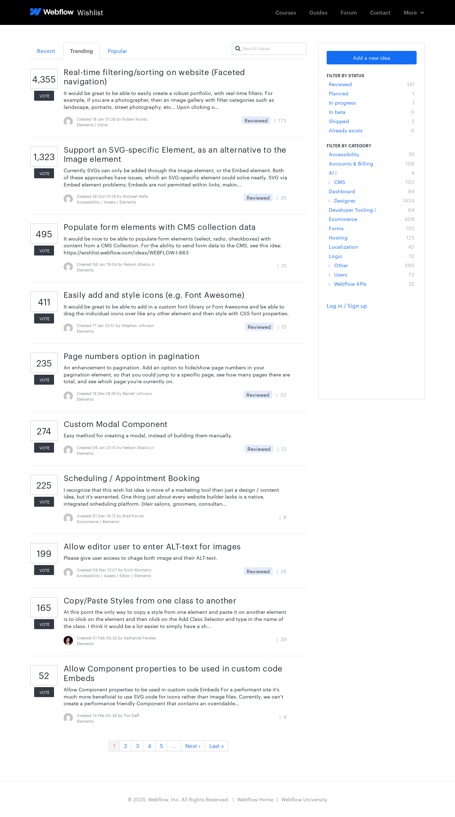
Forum (349, 12)
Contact (380, 12)
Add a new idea (371, 57)
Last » (216, 745)
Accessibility (371, 154)
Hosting (371, 237)
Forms (371, 228)
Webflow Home (255, 799)
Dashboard (371, 191)
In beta (371, 111)
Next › (192, 745)
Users (371, 274)
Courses (285, 12)
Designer (371, 200)
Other (371, 265)
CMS (371, 181)
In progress (371, 102)
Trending (81, 50)
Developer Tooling (371, 209)
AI (371, 172)
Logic (371, 255)
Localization (371, 246)
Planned (371, 93)
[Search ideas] (269, 49)
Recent (46, 50)
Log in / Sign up (347, 305)
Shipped (371, 121)
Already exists (371, 130)
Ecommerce (371, 218)
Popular (117, 50)
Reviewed (371, 84)
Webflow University (304, 799)
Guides (318, 12)
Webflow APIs (371, 283)
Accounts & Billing (371, 163)
